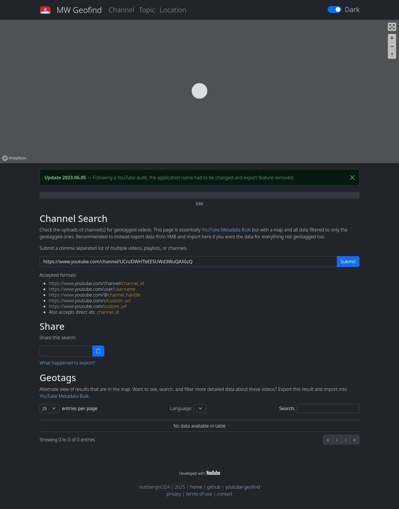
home (196, 487)
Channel (121, 9)
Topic (147, 9)
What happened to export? (67, 363)
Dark (352, 9)
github (213, 487)
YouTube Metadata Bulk (226, 230)
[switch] (334, 9)
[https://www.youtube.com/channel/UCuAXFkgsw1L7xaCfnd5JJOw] (188, 261)
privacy (174, 494)
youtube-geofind (242, 487)
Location (173, 9)
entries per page (79, 408)
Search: (287, 408)
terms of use (199, 494)
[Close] (352, 177)
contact (224, 494)
